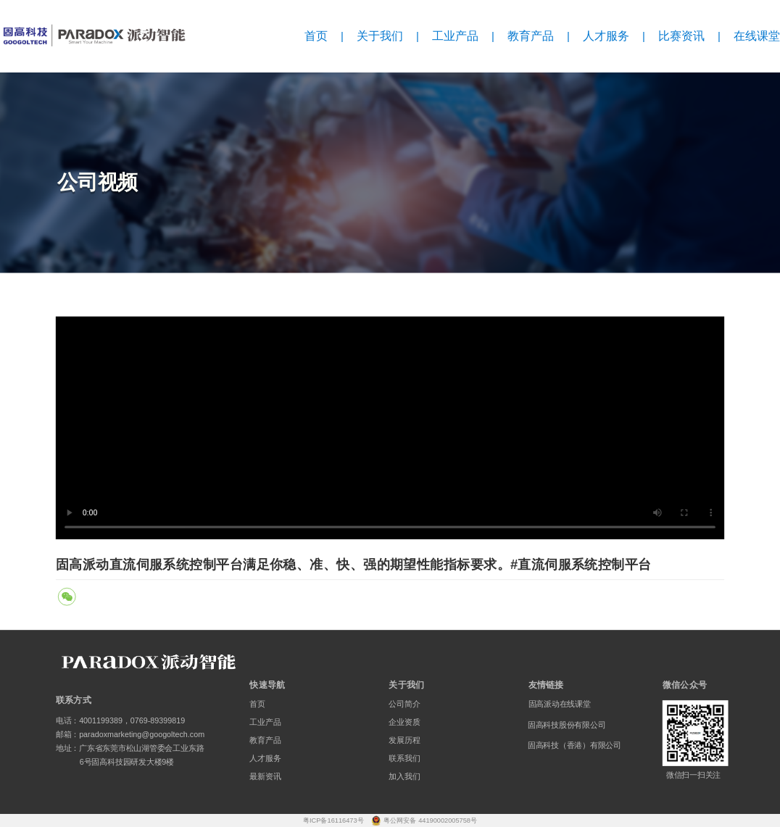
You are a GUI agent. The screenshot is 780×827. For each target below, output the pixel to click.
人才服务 (606, 36)
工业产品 (455, 36)
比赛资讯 (681, 36)
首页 (316, 36)
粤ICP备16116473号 (334, 820)
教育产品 (530, 36)
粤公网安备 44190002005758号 (430, 820)
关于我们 (380, 36)
